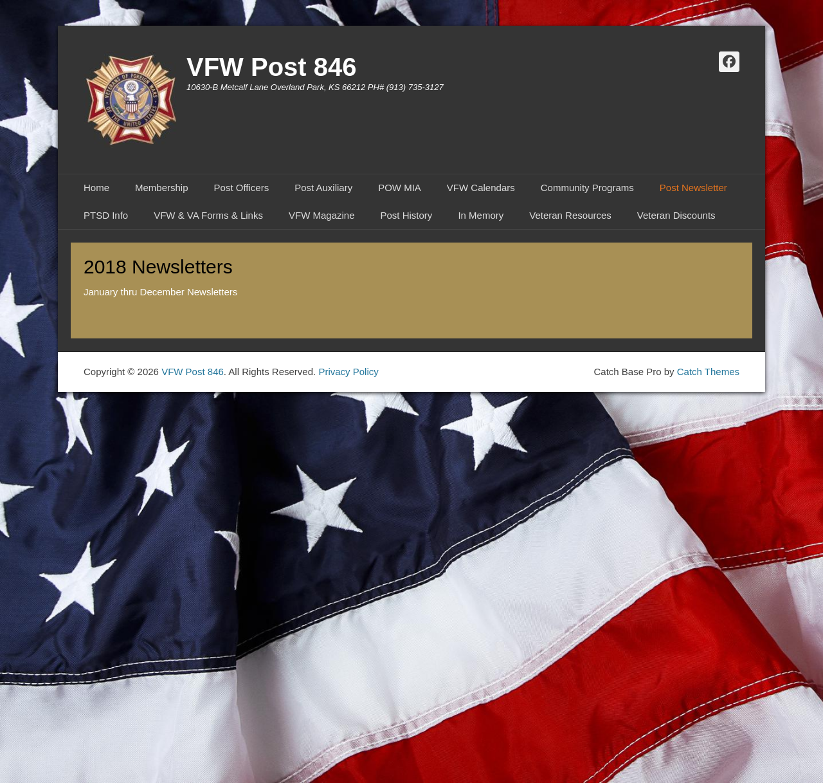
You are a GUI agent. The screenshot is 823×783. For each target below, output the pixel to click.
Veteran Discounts (676, 215)
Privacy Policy (348, 371)
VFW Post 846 (271, 67)
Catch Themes (708, 371)
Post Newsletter (693, 187)
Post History (407, 215)
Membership (161, 187)
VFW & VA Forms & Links (208, 215)
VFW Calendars (481, 187)
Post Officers (241, 187)
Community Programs (587, 187)
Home (96, 187)
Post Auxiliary (323, 187)
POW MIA (399, 187)
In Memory (480, 215)
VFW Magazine (322, 215)
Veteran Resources (570, 215)
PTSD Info (106, 215)
